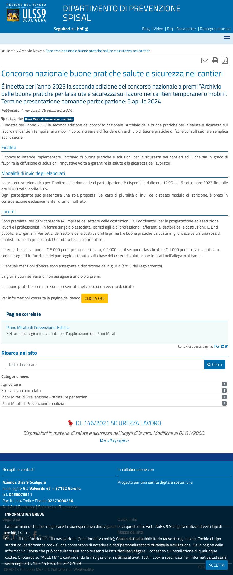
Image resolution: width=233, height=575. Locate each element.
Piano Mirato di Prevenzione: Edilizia (37, 327)
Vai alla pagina (114, 440)
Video (158, 29)
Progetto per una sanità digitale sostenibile (155, 482)
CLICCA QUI (95, 298)
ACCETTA (217, 565)
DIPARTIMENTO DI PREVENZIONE (122, 8)
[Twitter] (226, 346)
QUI (76, 551)
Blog (146, 29)
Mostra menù (227, 36)
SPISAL (77, 17)
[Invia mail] (204, 60)
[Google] (218, 346)
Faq (170, 29)
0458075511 (20, 494)
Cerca (214, 364)
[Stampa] (215, 60)
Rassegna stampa (215, 29)
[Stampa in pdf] (225, 60)
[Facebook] (215, 346)
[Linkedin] (222, 346)
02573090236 (60, 500)
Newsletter (186, 29)
